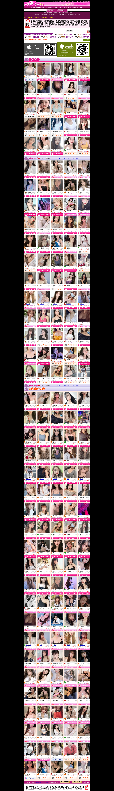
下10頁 (74, 158)
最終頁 (78, 158)
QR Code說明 (86, 40)
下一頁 (70, 158)
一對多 (34, 76)
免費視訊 (48, 76)
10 (67, 158)
